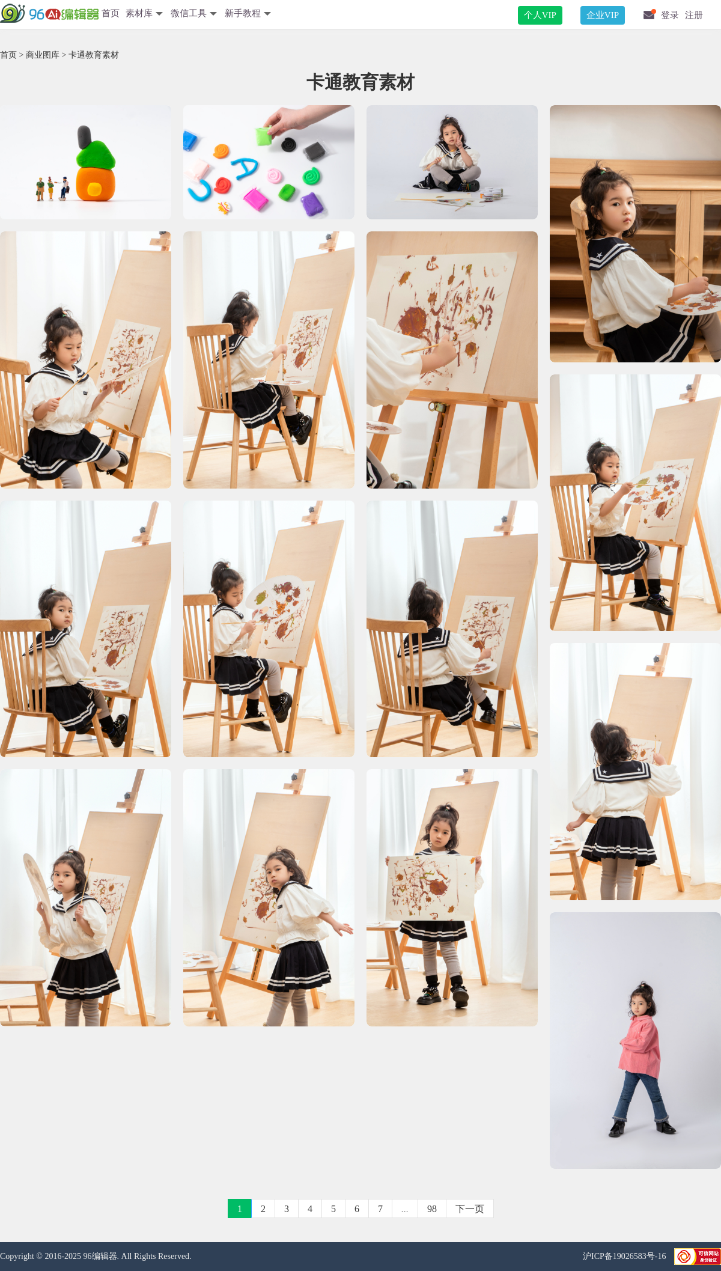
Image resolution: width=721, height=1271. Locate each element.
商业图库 (42, 54)
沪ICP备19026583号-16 (625, 1256)
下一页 (469, 1209)
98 (432, 1209)
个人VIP (540, 15)
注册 (694, 15)
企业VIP (602, 15)
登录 (670, 15)
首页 (111, 13)
